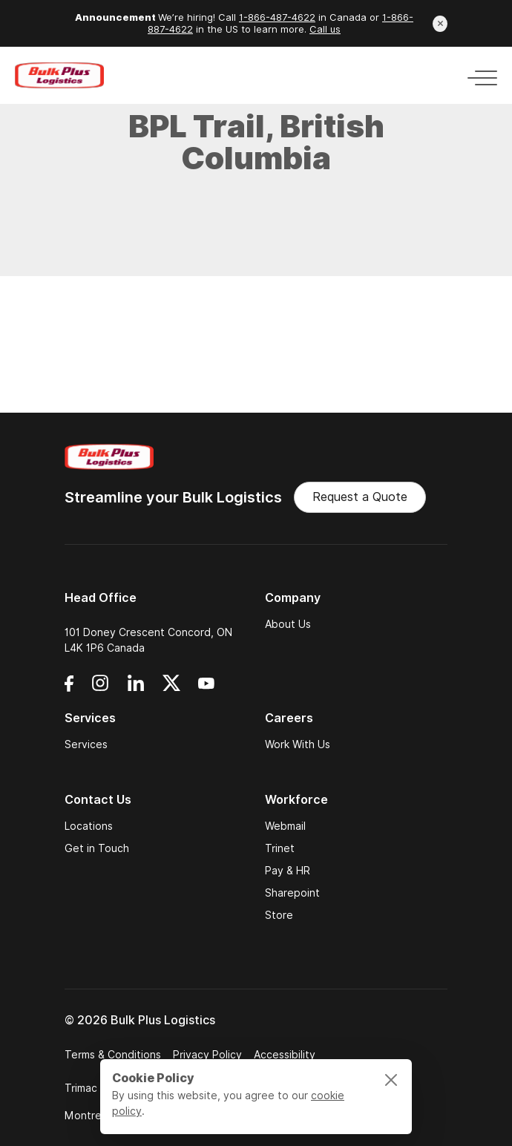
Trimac (81, 1088)
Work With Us (297, 744)
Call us (325, 29)
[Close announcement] (440, 24)
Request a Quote (359, 496)
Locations (89, 826)
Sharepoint (292, 893)
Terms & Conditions (113, 1054)
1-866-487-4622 (277, 17)
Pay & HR (287, 870)
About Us (288, 624)
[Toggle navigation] (478, 75)
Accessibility (284, 1054)
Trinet (280, 848)
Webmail (285, 826)
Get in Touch (97, 848)
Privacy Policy (207, 1054)
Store (279, 915)
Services (86, 744)
